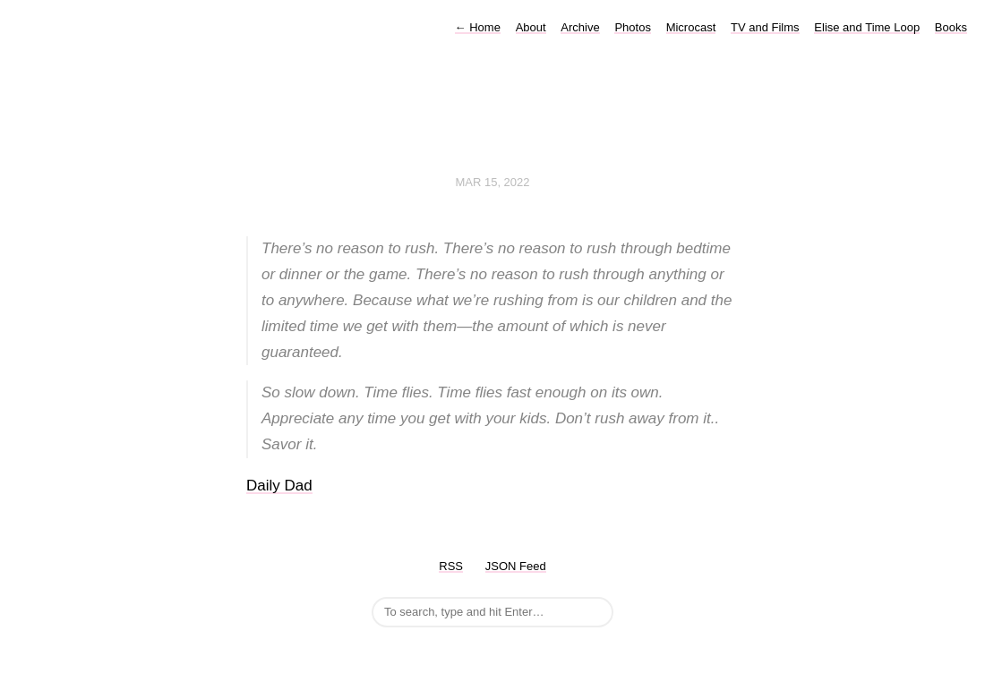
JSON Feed (515, 566)
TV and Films (765, 27)
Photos (632, 27)
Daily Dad (279, 485)
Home (478, 27)
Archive (580, 27)
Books (951, 27)
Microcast (691, 27)
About (531, 27)
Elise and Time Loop (867, 27)
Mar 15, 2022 (492, 182)
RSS (451, 566)
